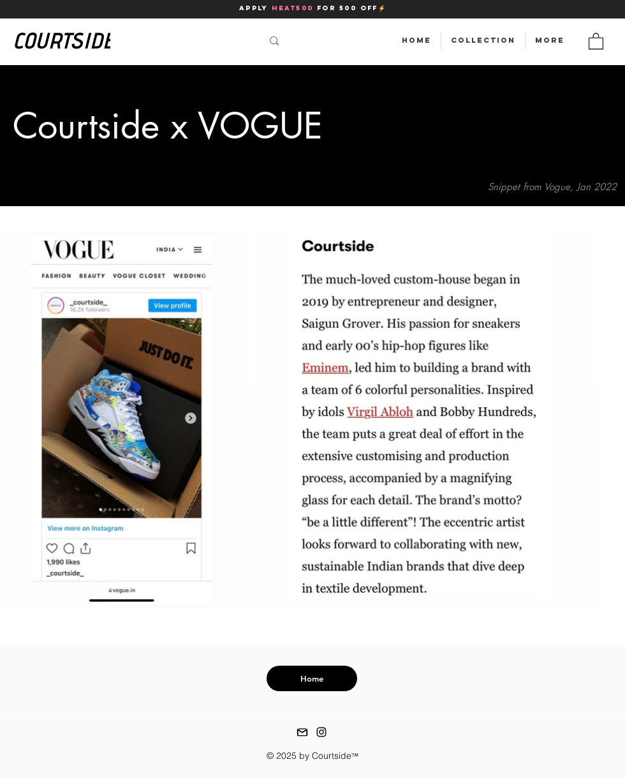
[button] (596, 40)
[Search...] (180, 41)
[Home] (312, 678)
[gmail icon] (302, 732)
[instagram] (321, 732)
